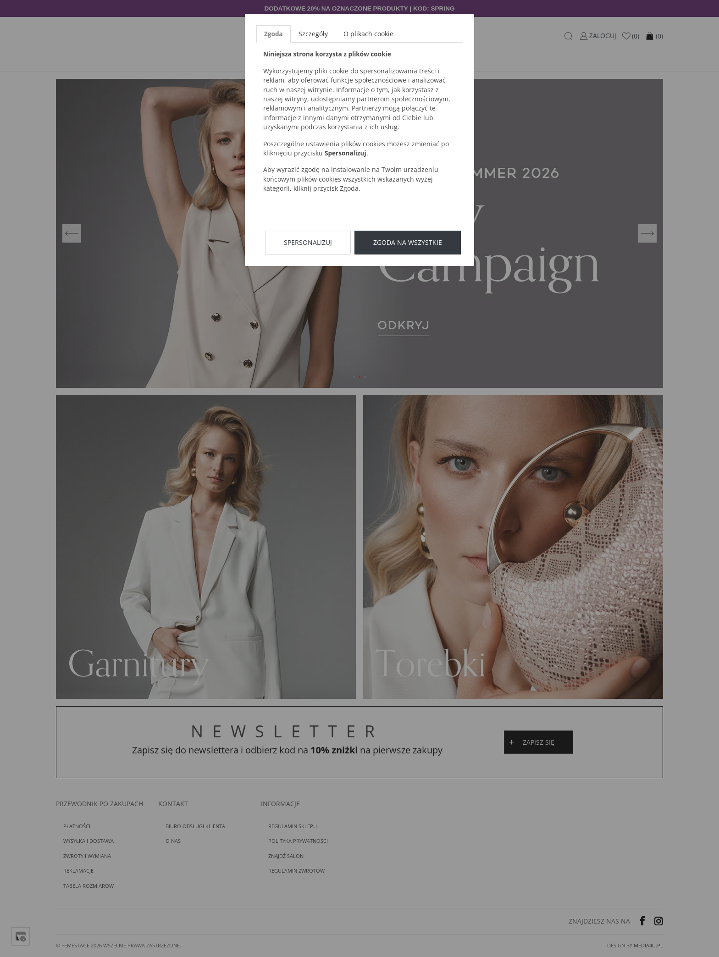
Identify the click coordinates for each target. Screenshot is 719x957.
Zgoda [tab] (273, 33)
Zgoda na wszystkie (407, 242)
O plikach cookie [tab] (368, 33)
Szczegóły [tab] (313, 33)
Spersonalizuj (308, 242)
